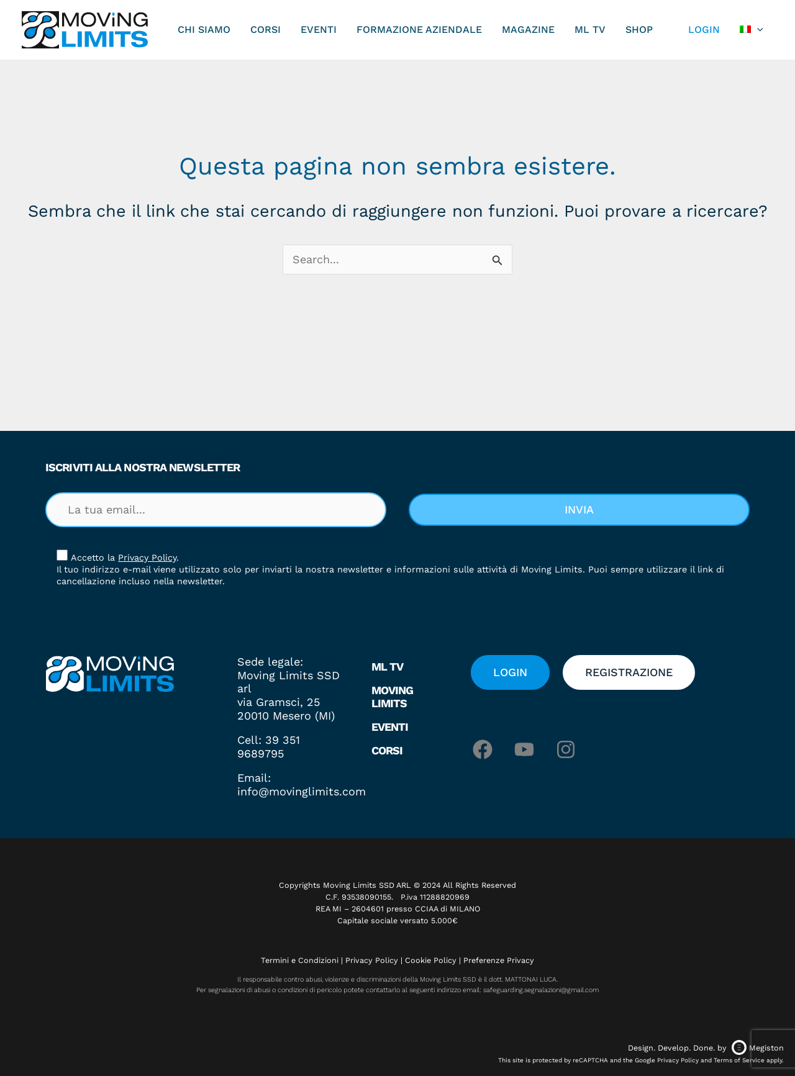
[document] (397, 538)
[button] (579, 348)
